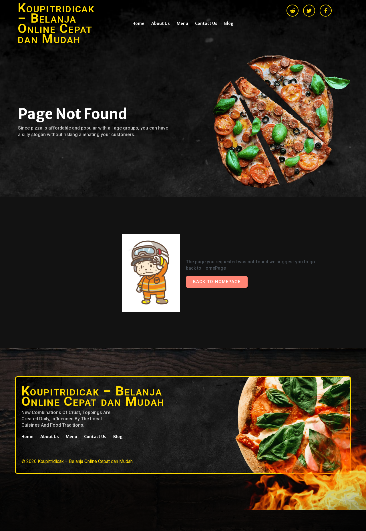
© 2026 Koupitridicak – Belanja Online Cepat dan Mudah (77, 461)
